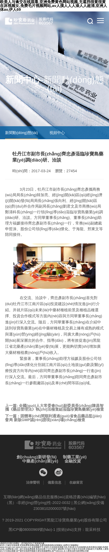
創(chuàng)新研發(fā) (37, 457)
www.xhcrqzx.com (7, 547)
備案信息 (54, 482)
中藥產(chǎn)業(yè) (40, 461)
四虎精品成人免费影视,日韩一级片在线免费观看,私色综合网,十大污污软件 (54, 548)
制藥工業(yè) (75, 457)
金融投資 (72, 461)
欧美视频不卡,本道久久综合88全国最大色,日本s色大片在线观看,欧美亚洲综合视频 (67, 547)
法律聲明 (33, 482)
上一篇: (54, 407)
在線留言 (76, 482)
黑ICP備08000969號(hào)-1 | (32, 529)
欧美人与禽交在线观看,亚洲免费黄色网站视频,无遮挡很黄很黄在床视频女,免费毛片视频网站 (39, 545)
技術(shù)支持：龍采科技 (79, 529)
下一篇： (53, 418)
